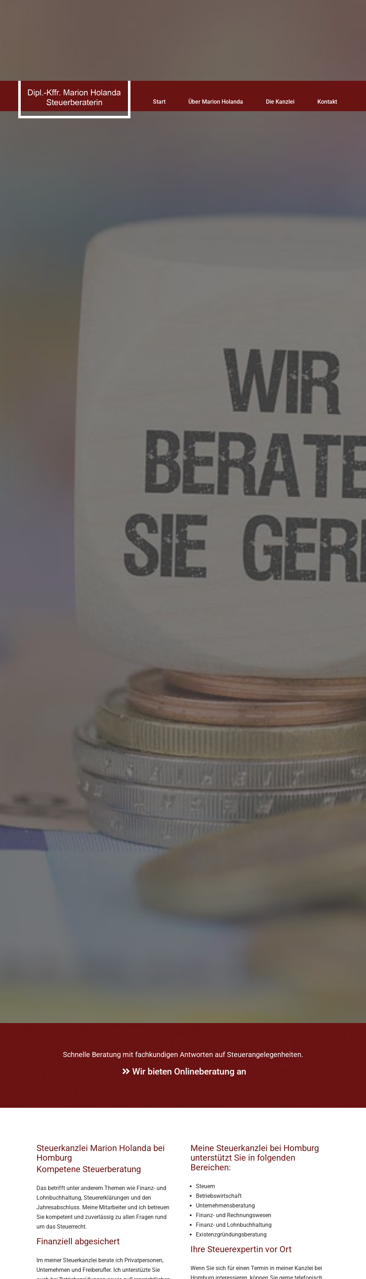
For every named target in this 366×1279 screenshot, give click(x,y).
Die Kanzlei (280, 21)
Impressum (273, 1273)
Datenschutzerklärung (237, 1250)
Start (159, 21)
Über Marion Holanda (215, 21)
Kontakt (327, 21)
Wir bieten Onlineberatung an (184, 1021)
